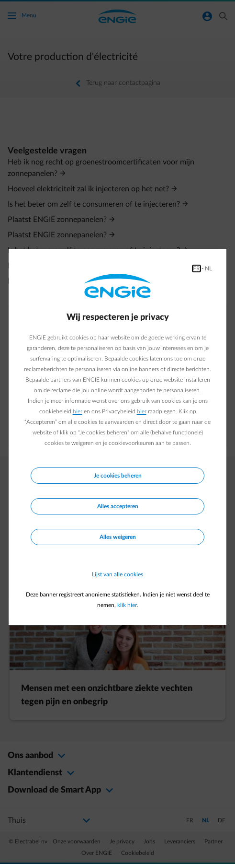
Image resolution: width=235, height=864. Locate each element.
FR (196, 268)
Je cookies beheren (118, 476)
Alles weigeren (118, 537)
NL (208, 268)
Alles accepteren (117, 506)
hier (77, 411)
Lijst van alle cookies (117, 574)
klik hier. (127, 605)
